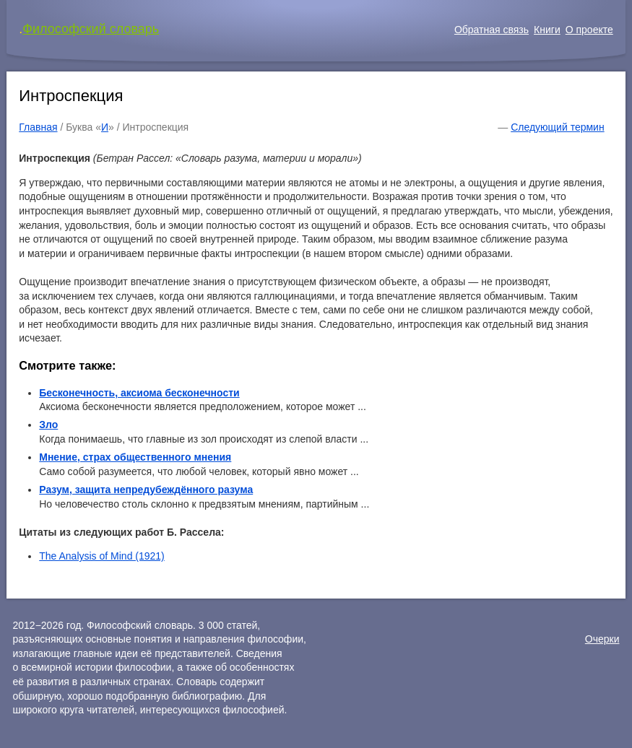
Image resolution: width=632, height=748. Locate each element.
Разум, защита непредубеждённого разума (146, 489)
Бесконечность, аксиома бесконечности (139, 393)
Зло (48, 424)
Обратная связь (491, 29)
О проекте (589, 29)
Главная (38, 127)
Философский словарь (90, 29)
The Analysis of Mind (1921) (102, 556)
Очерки (602, 639)
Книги (547, 29)
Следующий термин (557, 127)
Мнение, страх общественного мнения (135, 457)
